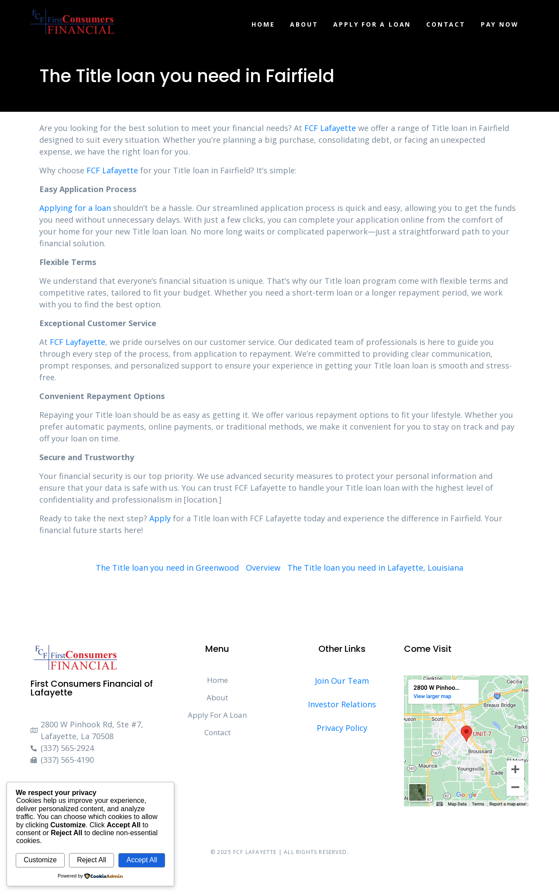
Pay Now (500, 24)
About (304, 24)
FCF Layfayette (77, 342)
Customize (40, 860)
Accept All (141, 860)
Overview (263, 567)
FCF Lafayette (330, 128)
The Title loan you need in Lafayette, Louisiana (375, 567)
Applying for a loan (75, 208)
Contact (446, 24)
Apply (160, 518)
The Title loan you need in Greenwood (167, 567)
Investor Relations (342, 704)
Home (263, 24)
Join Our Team (342, 680)
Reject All (91, 860)
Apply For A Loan (372, 24)
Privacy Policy (342, 728)
